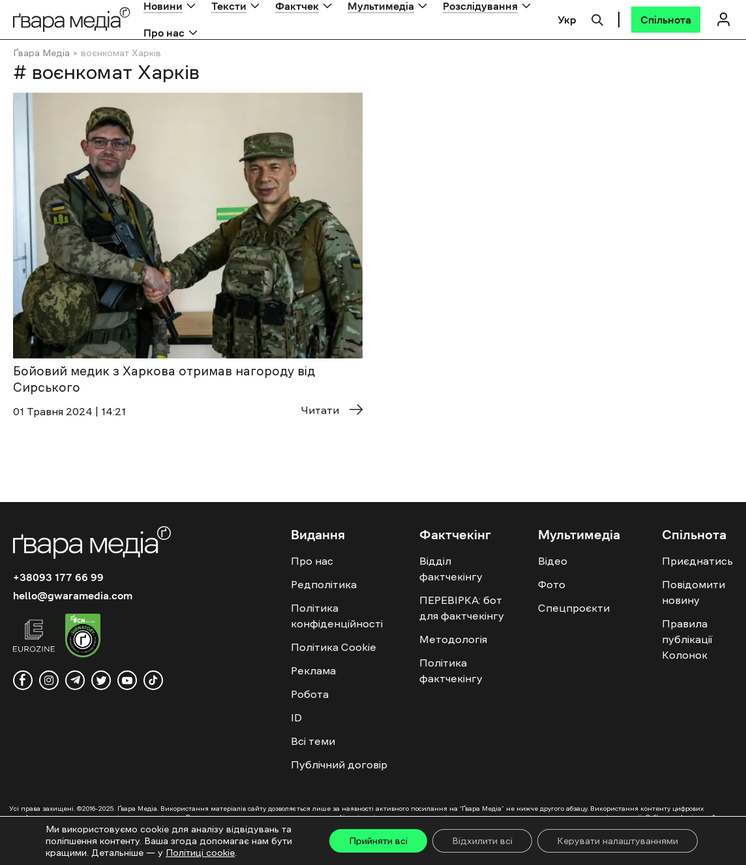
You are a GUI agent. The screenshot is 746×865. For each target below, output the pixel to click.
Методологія (453, 639)
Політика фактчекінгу (451, 670)
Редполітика (324, 584)
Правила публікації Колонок (687, 639)
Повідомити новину (693, 592)
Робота (310, 694)
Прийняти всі (378, 840)
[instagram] (49, 680)
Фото (551, 584)
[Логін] (723, 19)
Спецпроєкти (574, 608)
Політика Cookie (333, 647)
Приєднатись (697, 561)
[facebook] (23, 680)
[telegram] (75, 680)
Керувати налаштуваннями (617, 840)
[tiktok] (153, 680)
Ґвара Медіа (41, 52)
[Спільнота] (665, 20)
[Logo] (71, 19)
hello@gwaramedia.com (72, 595)
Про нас (164, 32)
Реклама (313, 670)
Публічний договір (339, 764)
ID (296, 717)
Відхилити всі (482, 840)
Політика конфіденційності (337, 616)
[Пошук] (597, 18)
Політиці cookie (200, 852)
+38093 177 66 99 (58, 577)
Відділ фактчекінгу (451, 569)
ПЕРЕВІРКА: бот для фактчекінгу (461, 608)
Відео (552, 561)
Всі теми (313, 741)
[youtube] (127, 680)
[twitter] (101, 680)
